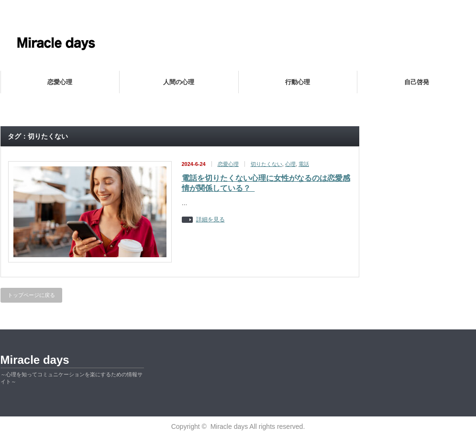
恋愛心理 (59, 82)
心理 (290, 164)
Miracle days (34, 359)
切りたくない (266, 164)
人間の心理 (178, 82)
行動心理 (297, 82)
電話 (304, 164)
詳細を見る (210, 220)
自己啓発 (416, 82)
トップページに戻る (31, 295)
